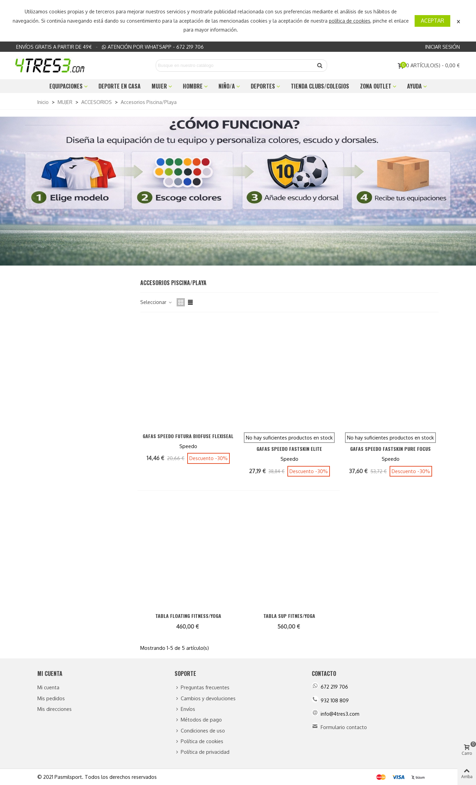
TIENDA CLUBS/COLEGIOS (320, 86)
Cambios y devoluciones (205, 698)
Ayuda (414, 86)
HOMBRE (193, 86)
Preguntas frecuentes (202, 687)
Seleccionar (156, 302)
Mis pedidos (51, 698)
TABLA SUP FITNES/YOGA (289, 615)
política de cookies (349, 21)
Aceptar (432, 20)
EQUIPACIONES (66, 86)
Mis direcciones (54, 709)
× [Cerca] (458, 20)
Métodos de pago (198, 719)
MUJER (159, 86)
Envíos (185, 709)
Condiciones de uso (200, 730)
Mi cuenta (48, 687)
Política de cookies (199, 741)
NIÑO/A (226, 86)
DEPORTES (263, 86)
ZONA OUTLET (375, 86)
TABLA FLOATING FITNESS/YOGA (188, 615)
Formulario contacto (344, 727)
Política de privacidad (202, 752)
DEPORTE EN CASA (119, 86)
